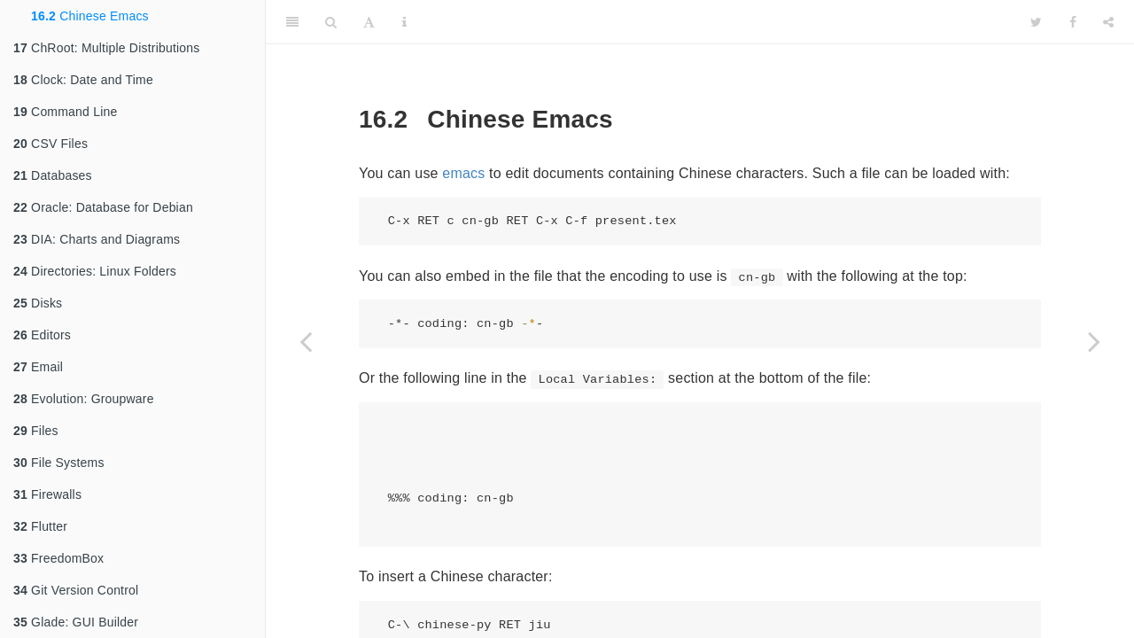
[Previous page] (306, 341)
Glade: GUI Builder (75, 622)
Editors (42, 335)
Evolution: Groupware (83, 399)
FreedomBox (58, 558)
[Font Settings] (369, 22)
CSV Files (50, 143)
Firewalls (47, 494)
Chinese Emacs (90, 16)
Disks (37, 303)
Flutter (40, 526)
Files (35, 431)
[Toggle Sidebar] (292, 22)
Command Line (65, 112)
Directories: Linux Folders (94, 271)
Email (38, 367)
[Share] (1108, 22)
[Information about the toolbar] (404, 22)
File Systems (59, 462)
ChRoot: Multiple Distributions (106, 48)
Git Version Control (75, 590)
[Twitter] (1036, 22)
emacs (463, 173)
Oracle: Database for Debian (103, 207)
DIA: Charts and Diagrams (96, 239)
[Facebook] (1073, 22)
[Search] (331, 22)
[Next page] (1094, 341)
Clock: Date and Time (83, 80)
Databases (52, 175)
